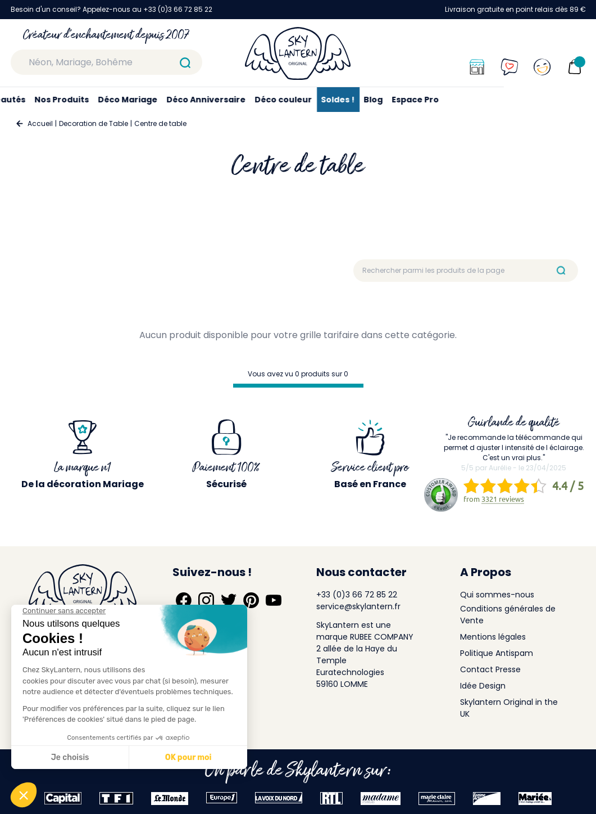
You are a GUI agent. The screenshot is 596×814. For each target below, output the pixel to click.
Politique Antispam (496, 653)
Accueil (40, 123)
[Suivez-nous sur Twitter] (228, 600)
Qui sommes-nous (497, 594)
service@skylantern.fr (358, 606)
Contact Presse (490, 669)
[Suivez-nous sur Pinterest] (251, 600)
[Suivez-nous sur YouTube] (273, 600)
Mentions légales (493, 636)
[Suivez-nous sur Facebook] (183, 600)
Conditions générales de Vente (508, 614)
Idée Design (483, 685)
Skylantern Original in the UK (509, 707)
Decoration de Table (93, 123)
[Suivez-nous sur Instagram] (206, 600)
